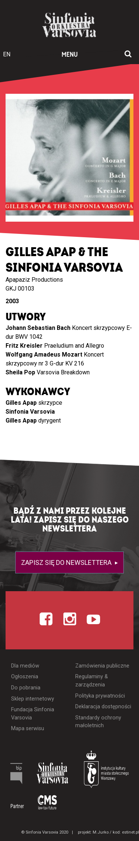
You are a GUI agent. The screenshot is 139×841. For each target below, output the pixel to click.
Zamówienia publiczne (102, 666)
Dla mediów (25, 666)
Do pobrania (25, 688)
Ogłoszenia (24, 676)
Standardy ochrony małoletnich (98, 722)
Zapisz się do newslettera (67, 562)
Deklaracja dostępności (103, 706)
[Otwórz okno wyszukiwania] (128, 54)
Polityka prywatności (100, 696)
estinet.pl (130, 832)
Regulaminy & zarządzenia (91, 680)
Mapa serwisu (27, 728)
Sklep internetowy (32, 699)
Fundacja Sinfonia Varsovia (32, 713)
